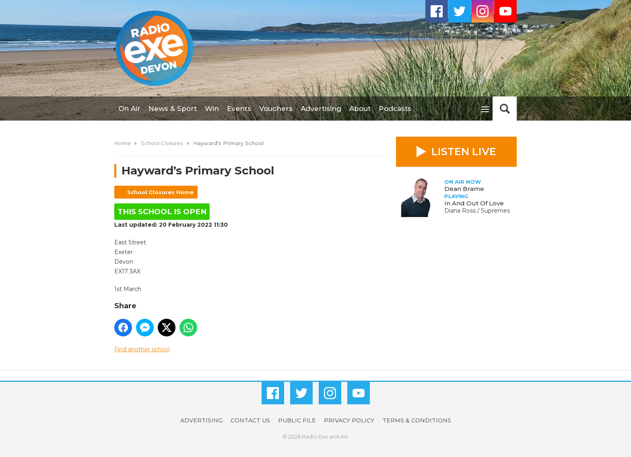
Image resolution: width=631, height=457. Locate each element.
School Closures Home (160, 192)
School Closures (162, 143)
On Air (129, 109)
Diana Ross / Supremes (477, 210)
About (360, 109)
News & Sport (172, 109)
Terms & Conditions (416, 420)
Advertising (321, 109)
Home (122, 143)
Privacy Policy (349, 420)
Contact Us (250, 420)
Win (212, 109)
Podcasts (395, 109)
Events (239, 109)
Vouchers (276, 109)
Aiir (344, 436)
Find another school (142, 349)
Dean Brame (464, 189)
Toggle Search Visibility (505, 108)
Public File (297, 420)
